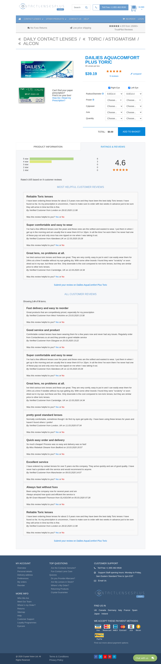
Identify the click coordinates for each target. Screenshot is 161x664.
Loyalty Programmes (26, 622)
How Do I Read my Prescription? (61, 99)
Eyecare (21, 626)
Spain (134, 610)
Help (86, 19)
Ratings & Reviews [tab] (113, 146)
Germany (112, 610)
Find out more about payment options (111, 643)
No (63, 217)
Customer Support (25, 619)
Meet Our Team (24, 601)
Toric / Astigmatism (109, 39)
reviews (114, 76)
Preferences (23, 578)
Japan (97, 613)
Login (141, 19)
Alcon (28, 43)
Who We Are (23, 598)
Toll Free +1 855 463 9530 (114, 7)
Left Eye (133, 87)
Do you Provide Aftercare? (63, 578)
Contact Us (75, 19)
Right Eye (114, 87)
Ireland (104, 613)
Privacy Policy (56, 660)
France (127, 610)
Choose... (112, 100)
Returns (21, 608)
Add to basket (132, 131)
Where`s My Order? (60, 585)
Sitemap (21, 612)
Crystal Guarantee (59, 592)
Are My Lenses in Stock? (62, 582)
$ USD (141, 7)
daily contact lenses (47, 39)
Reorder (129, 19)
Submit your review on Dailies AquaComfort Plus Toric (80, 285)
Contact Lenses (34, 19)
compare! (136, 74)
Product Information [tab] (48, 146)
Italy (120, 610)
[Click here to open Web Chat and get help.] (145, 657)
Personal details (24, 571)
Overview (21, 568)
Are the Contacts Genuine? (63, 568)
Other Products (56, 19)
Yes (57, 217)
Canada (102, 610)
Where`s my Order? (26, 605)
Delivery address (25, 575)
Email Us (102, 580)
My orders (22, 582)
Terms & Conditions (59, 656)
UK (95, 610)
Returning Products (60, 589)
